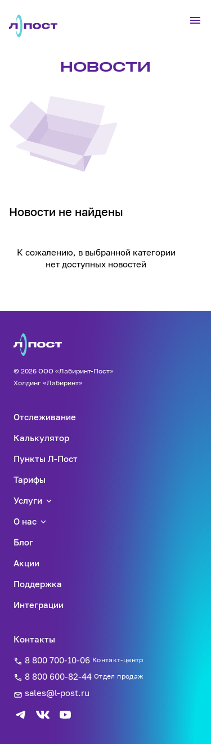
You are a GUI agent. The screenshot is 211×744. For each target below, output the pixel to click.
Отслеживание (45, 417)
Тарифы (30, 479)
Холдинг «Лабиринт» (48, 382)
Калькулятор (41, 438)
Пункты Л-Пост (46, 459)
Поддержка (38, 584)
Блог (23, 542)
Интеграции (39, 605)
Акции (26, 563)
